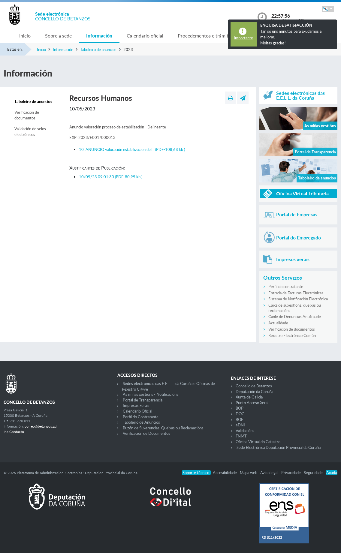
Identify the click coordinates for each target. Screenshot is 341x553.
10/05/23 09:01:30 (110, 176)
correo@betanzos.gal (41, 426)
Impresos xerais (136, 405)
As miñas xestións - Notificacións (150, 394)
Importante (243, 37)
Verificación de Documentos (146, 433)
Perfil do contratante (285, 286)
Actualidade (278, 322)
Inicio (25, 35)
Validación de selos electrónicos (30, 131)
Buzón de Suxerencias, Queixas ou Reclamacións (163, 427)
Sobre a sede (58, 35)
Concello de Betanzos (254, 385)
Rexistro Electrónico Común (292, 335)
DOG (240, 413)
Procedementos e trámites (205, 35)
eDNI (240, 424)
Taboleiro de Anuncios (141, 422)
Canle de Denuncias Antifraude (294, 316)
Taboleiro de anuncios (98, 49)
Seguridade (314, 472)
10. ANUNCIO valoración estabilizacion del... (132, 149)
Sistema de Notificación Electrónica (298, 298)
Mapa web (249, 472)
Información (99, 35)
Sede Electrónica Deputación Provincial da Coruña (279, 447)
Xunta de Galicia (249, 397)
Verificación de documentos (26, 115)
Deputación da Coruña (254, 391)
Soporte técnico (196, 472)
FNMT (241, 436)
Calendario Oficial (137, 411)
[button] (328, 9)
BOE (239, 419)
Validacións (245, 430)
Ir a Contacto (14, 431)
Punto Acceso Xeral (252, 402)
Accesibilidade (225, 472)
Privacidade (291, 472)
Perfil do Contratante (140, 416)
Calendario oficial (145, 35)
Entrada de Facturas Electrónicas (295, 292)
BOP (239, 408)
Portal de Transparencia (142, 400)
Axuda (331, 472)
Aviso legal (269, 472)
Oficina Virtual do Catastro (258, 441)
